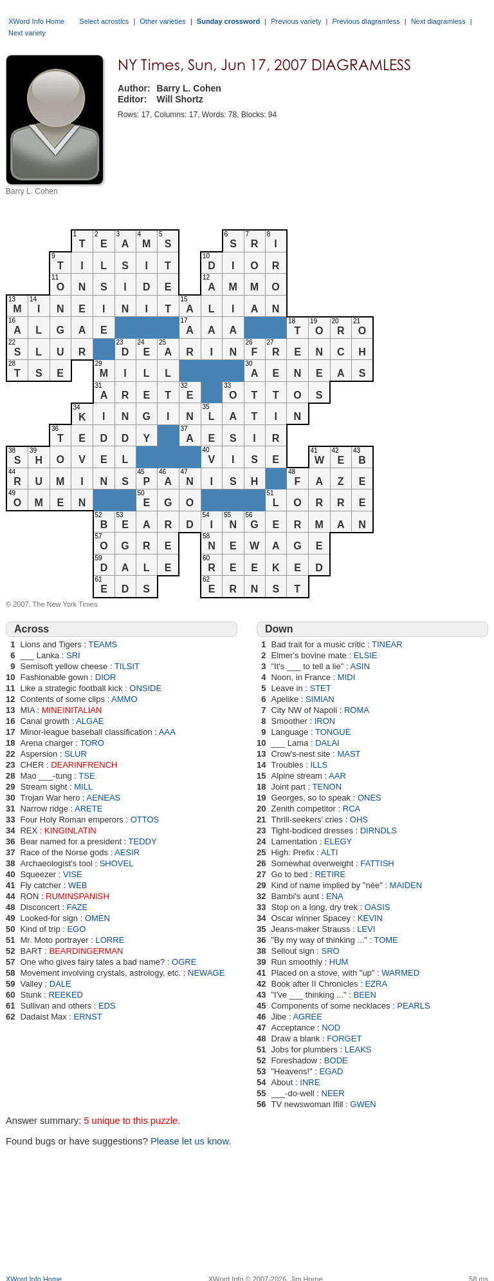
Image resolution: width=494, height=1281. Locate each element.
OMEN (97, 918)
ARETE (88, 808)
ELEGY (338, 841)
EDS (107, 1006)
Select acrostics (104, 21)
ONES (369, 797)
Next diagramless (438, 21)
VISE (72, 874)
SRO (331, 951)
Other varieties (163, 21)
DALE (60, 984)
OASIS (377, 907)
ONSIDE (145, 688)
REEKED (66, 995)
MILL (83, 787)
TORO (92, 743)
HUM (339, 962)
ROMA (356, 710)
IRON (325, 721)
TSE (86, 776)
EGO (76, 929)
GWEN (363, 1104)
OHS (359, 819)
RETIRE (330, 874)
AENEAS (104, 797)
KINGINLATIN (70, 830)
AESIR (127, 852)
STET (320, 688)
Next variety (27, 33)
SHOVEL (117, 863)
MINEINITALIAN (72, 710)
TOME (386, 940)
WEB (77, 885)
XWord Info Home (36, 21)
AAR (337, 776)
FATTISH (377, 863)
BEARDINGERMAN (87, 951)
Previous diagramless (365, 21)
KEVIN (370, 918)
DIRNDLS (378, 830)
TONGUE (333, 732)
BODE (336, 1060)
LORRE (110, 940)
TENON (327, 787)
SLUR (75, 754)
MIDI (346, 677)
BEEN (365, 995)
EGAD (331, 1071)
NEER (333, 1093)
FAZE (77, 907)
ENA (334, 896)
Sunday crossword (228, 21)
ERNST (88, 1016)
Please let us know (189, 1141)
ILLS (318, 765)
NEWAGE (206, 973)
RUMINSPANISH (77, 896)
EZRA (376, 984)
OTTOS (145, 819)
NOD (331, 1027)
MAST (348, 754)
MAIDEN (406, 885)
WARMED (400, 973)
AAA (167, 732)
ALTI (329, 852)
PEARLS (413, 1006)
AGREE (307, 1016)
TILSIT (127, 666)
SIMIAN (320, 699)
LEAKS (358, 1049)
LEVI (366, 929)
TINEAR (387, 644)
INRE (310, 1082)
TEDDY (143, 841)
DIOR (105, 677)
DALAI (327, 743)
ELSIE (366, 655)
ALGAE (90, 721)
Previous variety (296, 21)
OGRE (184, 962)
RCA (351, 808)
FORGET (344, 1038)
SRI (73, 655)
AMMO (124, 699)
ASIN (359, 666)
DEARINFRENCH (84, 765)
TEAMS (102, 644)
